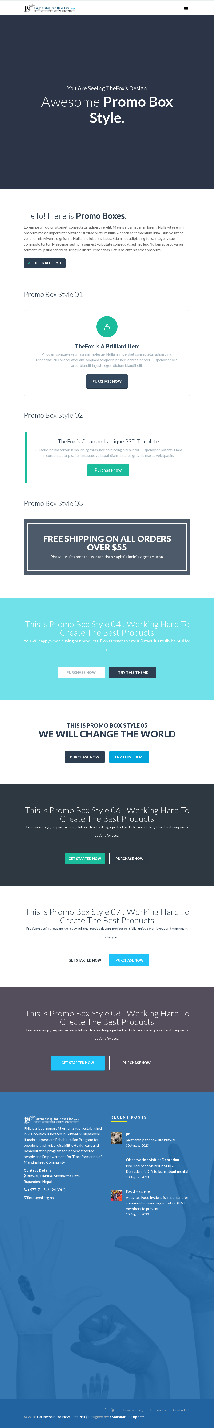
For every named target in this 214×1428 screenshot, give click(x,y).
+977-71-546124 (42, 1189)
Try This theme (133, 672)
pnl (128, 1133)
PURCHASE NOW (107, 381)
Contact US (181, 1410)
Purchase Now (81, 672)
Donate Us (158, 1410)
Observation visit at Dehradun (152, 1159)
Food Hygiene (138, 1190)
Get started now (84, 858)
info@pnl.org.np (41, 1197)
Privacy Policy (133, 1410)
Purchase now (108, 469)
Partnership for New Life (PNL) (62, 1416)
